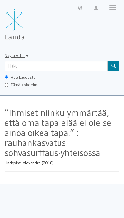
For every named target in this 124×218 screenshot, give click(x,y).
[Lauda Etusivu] (27, 21)
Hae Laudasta (20, 77)
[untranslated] (56, 66)
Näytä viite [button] (16, 55)
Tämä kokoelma (22, 85)
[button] (80, 7)
